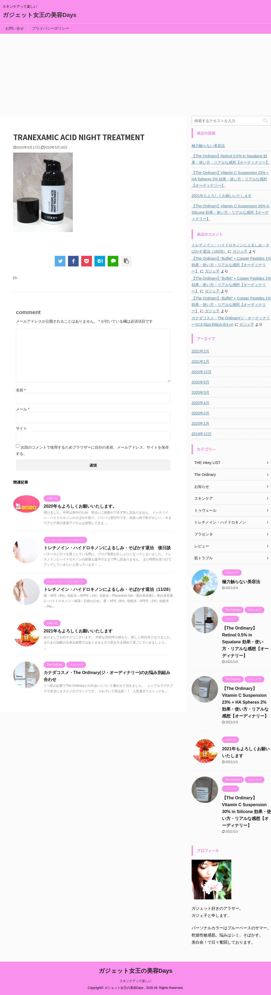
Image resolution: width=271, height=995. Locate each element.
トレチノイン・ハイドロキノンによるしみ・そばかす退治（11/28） (108, 589)
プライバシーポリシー (50, 28)
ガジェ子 (240, 251)
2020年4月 (200, 403)
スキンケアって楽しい (135, 981)
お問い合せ (14, 28)
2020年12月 (201, 372)
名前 (21, 390)
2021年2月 (200, 351)
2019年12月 (201, 434)
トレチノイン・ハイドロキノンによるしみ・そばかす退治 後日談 (107, 548)
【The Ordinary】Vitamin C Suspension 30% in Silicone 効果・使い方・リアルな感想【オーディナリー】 (230, 212)
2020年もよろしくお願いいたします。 (80, 506)
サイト (21, 428)
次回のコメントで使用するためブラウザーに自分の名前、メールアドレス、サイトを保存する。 (92, 450)
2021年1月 (200, 361)
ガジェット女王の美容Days (39, 15)
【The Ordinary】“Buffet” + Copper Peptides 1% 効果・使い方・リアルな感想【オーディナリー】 (231, 264)
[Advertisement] (135, 74)
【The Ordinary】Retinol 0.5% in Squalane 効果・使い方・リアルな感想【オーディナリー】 (230, 159)
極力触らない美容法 (208, 146)
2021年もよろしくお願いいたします (78, 631)
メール (22, 409)
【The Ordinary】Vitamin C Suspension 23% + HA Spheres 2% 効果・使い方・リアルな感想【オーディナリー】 (230, 179)
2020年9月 (200, 382)
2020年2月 (200, 413)
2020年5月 (200, 392)
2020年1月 (200, 423)
